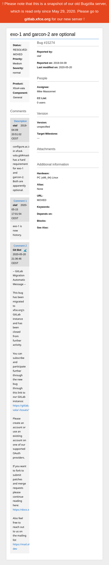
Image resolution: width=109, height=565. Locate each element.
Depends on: (45, 213)
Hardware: (43, 173)
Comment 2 (20, 245)
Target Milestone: (47, 133)
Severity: (18, 68)
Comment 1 (20, 200)
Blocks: (41, 220)
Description (20, 121)
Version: (42, 122)
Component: (20, 92)
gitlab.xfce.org (38, 19)
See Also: (43, 227)
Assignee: (43, 87)
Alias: (40, 184)
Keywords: (43, 206)
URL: (40, 195)
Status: (17, 45)
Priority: (18, 58)
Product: (18, 83)
